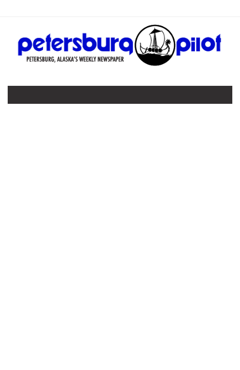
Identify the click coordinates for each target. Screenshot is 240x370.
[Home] (120, 63)
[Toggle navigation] (22, 97)
